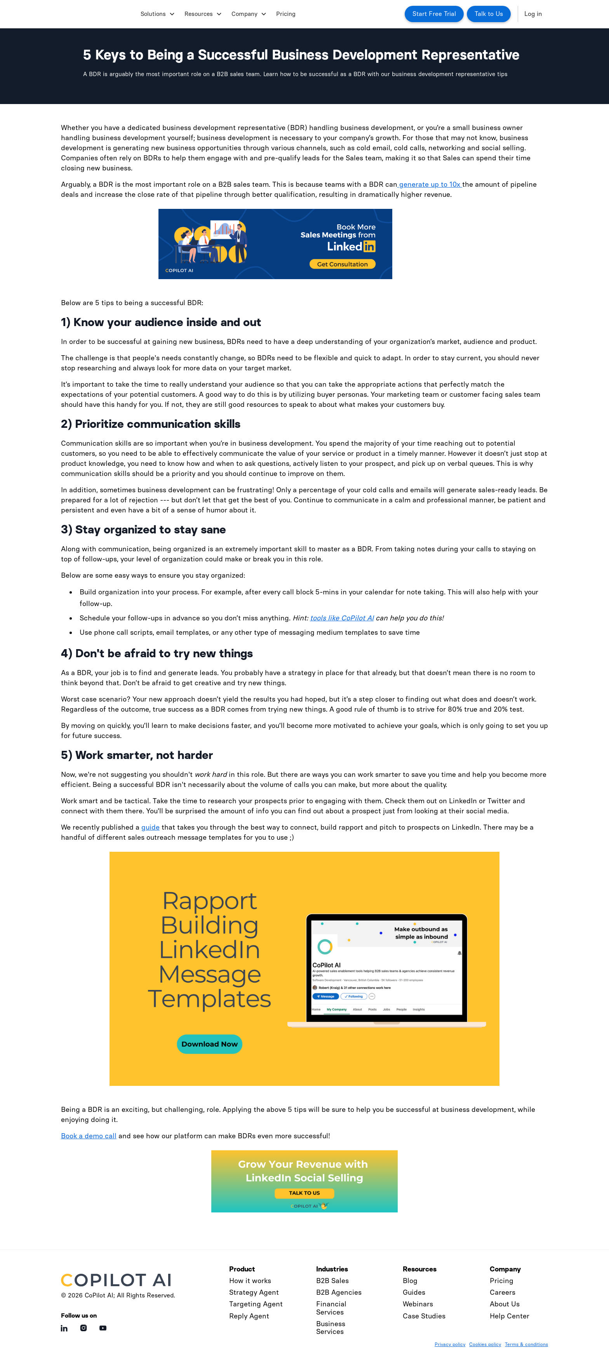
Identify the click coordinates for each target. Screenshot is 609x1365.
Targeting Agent (256, 1304)
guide (150, 827)
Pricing (286, 13)
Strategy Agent (254, 1292)
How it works (250, 1280)
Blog (410, 1280)
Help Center (509, 1316)
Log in (533, 13)
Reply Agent (249, 1316)
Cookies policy (485, 1344)
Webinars (418, 1304)
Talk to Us (489, 13)
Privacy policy (450, 1344)
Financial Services (331, 1308)
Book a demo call (89, 1136)
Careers (502, 1292)
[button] (156, 14)
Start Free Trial (434, 13)
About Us (505, 1304)
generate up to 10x (429, 184)
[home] (97, 14)
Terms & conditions (526, 1344)
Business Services (330, 1328)
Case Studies (424, 1316)
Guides (414, 1292)
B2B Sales (332, 1280)
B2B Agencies (339, 1292)
